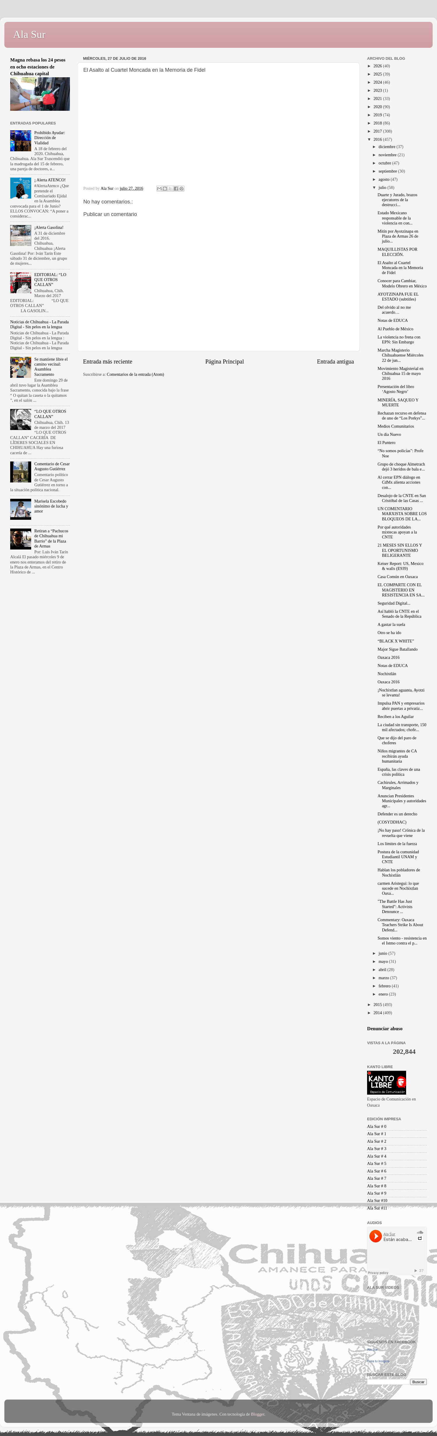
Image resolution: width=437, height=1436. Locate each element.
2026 (378, 66)
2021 (378, 98)
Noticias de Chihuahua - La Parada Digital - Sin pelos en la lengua (39, 324)
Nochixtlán (387, 673)
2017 (378, 131)
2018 (378, 123)
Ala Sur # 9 (376, 1193)
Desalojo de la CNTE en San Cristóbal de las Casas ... (402, 498)
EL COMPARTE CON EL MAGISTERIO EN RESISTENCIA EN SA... (401, 589)
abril (383, 969)
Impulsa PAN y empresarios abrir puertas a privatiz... (401, 705)
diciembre (388, 146)
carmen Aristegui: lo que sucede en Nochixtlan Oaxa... (398, 888)
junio (383, 953)
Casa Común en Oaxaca (398, 576)
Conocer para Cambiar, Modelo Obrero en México (402, 283)
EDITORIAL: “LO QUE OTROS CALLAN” (50, 279)
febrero (385, 986)
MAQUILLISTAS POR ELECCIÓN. (397, 252)
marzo (384, 977)
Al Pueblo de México (395, 328)
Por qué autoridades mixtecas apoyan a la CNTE (397, 532)
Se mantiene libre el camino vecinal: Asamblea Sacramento (51, 367)
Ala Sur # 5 (376, 1163)
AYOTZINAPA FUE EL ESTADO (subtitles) (398, 296)
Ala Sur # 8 (376, 1186)
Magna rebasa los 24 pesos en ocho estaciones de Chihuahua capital (38, 66)
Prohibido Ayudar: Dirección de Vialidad (49, 137)
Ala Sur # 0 (376, 1126)
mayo (384, 961)
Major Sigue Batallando (397, 649)
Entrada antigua (335, 361)
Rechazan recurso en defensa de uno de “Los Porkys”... (402, 415)
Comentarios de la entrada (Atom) (135, 374)
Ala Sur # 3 (376, 1148)
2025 (378, 74)
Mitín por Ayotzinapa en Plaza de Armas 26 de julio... (398, 236)
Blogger (257, 1414)
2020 (378, 106)
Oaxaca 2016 (389, 657)
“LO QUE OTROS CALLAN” (50, 414)
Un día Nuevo (389, 434)
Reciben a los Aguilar (396, 716)
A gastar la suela (391, 624)
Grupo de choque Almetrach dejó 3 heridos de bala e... (401, 466)
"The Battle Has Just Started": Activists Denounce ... (395, 906)
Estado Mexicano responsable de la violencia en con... (395, 217)
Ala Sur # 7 (376, 1178)
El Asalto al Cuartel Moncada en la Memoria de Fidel (400, 267)
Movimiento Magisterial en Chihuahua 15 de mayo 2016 (400, 373)
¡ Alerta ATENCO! (50, 180)
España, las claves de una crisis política (399, 772)
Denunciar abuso (385, 1028)
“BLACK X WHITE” (396, 641)
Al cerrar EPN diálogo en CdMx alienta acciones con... (399, 482)
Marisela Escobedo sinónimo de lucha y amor (51, 506)
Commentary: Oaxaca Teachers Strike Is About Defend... (400, 924)
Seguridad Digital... (394, 603)
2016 (378, 139)
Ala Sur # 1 (376, 1133)
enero (384, 994)
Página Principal (224, 361)
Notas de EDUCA (393, 320)
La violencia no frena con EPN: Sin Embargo (399, 339)
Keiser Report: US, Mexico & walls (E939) (400, 566)
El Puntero (386, 442)
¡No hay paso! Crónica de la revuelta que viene (401, 833)
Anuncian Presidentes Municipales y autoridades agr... (402, 801)
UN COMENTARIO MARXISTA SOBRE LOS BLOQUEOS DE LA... (402, 513)
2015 (378, 1004)
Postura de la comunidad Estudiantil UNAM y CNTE (398, 856)
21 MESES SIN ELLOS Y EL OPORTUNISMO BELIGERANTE (400, 550)
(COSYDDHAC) (392, 822)
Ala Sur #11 (377, 1208)
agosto (385, 179)
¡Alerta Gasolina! (49, 227)
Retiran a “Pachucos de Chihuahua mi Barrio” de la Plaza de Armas (51, 538)
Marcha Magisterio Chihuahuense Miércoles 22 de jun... (401, 355)
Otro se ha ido (389, 632)
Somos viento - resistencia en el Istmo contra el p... (402, 940)
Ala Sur (29, 34)
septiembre (388, 171)
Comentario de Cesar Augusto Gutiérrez (52, 466)
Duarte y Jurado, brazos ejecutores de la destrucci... (397, 199)
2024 (378, 82)
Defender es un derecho (397, 814)
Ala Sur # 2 (376, 1141)
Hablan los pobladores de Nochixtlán (399, 872)
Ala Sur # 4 (376, 1156)
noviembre (388, 154)
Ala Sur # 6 (376, 1171)
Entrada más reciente (107, 361)
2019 (378, 115)
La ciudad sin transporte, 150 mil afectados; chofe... (402, 727)
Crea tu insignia (378, 1361)
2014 (378, 1012)
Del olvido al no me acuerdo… (394, 310)
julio (383, 187)
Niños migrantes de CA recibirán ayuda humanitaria (397, 756)
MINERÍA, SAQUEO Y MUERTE (398, 402)
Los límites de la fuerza (397, 843)
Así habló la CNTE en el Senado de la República (399, 614)
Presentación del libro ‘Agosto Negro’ (396, 389)
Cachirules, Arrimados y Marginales (398, 785)
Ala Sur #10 (377, 1200)
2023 (378, 90)
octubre (385, 163)
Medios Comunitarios (396, 426)
